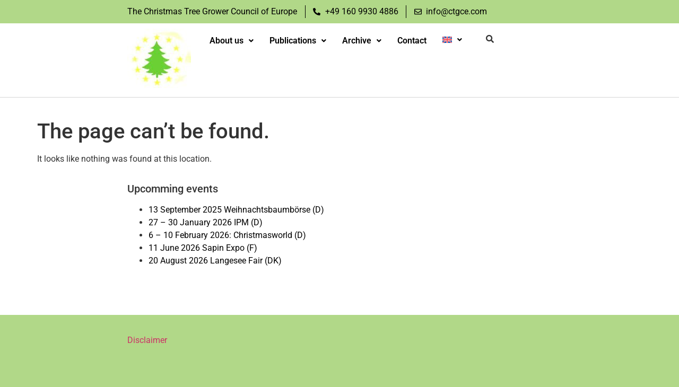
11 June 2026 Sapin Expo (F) (203, 248)
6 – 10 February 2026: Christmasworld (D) (227, 235)
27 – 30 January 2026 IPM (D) (206, 222)
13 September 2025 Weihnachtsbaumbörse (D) (236, 210)
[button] (232, 41)
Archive (361, 41)
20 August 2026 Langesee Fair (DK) (215, 261)
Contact (411, 41)
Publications (297, 41)
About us (232, 41)
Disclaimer (147, 340)
